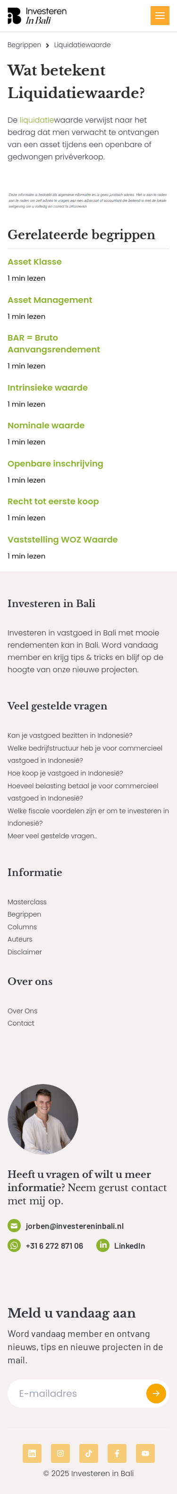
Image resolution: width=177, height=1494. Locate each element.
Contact (21, 1023)
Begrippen (24, 45)
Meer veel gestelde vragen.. (52, 836)
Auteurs (20, 939)
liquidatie (37, 120)
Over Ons (22, 1011)
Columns (22, 927)
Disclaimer (25, 952)
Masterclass (27, 902)
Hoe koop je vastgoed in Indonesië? (65, 773)
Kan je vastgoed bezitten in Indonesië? (70, 735)
